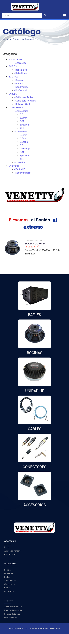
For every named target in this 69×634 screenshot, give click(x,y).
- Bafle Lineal (20, 73)
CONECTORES (16, 107)
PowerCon (25, 148)
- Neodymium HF (22, 172)
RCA (22, 121)
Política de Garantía (13, 610)
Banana (24, 142)
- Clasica (18, 80)
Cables (7, 587)
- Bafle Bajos (20, 69)
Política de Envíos (12, 614)
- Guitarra (19, 83)
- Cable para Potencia (25, 100)
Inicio (6, 547)
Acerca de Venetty (12, 551)
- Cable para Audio (23, 97)
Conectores (9, 584)
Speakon (24, 124)
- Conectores (20, 131)
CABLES (13, 93)
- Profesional (20, 90)
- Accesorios (20, 63)
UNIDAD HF (14, 166)
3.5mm (23, 135)
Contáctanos (10, 554)
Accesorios (19, 162)
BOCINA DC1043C (35, 243)
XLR (22, 128)
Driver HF (8, 573)
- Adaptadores (21, 111)
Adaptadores (10, 580)
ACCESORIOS (15, 59)
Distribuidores (10, 617)
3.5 (21, 114)
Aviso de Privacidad (13, 606)
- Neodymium (21, 87)
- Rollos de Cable (22, 104)
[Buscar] (22, 15)
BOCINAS (13, 76)
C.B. (22, 145)
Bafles (7, 577)
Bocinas (7, 570)
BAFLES (13, 66)
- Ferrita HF (19, 169)
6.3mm (23, 118)
